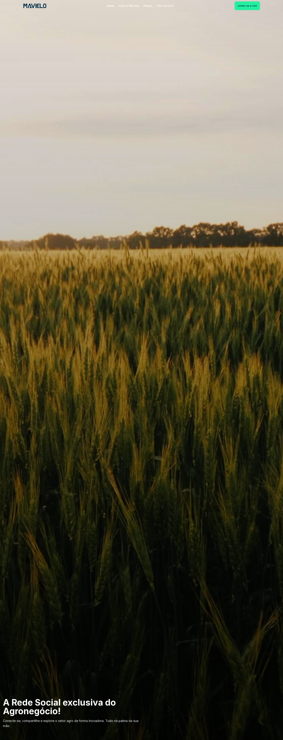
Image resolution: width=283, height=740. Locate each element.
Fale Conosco (165, 5)
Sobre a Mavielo (129, 5)
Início (110, 5)
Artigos (147, 5)
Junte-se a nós (247, 5)
